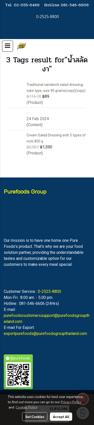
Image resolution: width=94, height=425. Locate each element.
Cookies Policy (26, 407)
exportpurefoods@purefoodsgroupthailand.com (45, 333)
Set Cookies (34, 416)
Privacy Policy (71, 401)
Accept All (61, 416)
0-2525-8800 (49, 291)
